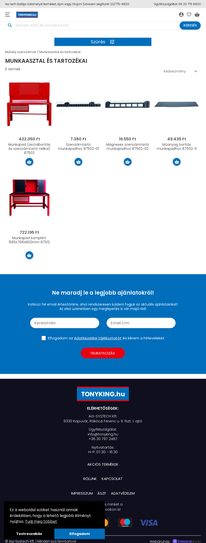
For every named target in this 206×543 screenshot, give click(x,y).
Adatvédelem (123, 493)
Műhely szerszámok (20, 52)
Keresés (190, 25)
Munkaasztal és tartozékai (60, 52)
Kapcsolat (112, 478)
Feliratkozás (103, 353)
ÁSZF (102, 493)
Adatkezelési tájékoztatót (98, 338)
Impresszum (82, 493)
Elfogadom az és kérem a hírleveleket (106, 338)
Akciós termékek (102, 464)
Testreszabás (29, 533)
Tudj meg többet (41, 521)
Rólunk (90, 478)
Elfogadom (79, 533)
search (10, 25)
